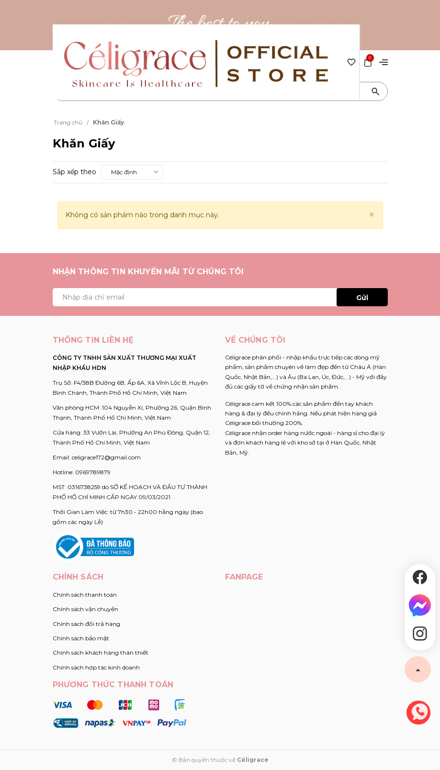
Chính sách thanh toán (85, 594)
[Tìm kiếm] (376, 91)
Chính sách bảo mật (81, 638)
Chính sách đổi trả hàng (86, 623)
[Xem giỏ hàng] (367, 61)
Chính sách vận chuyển (85, 609)
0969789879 (93, 472)
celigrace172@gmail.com (106, 457)
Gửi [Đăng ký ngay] (362, 297)
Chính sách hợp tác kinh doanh (96, 667)
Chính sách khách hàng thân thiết (100, 652)
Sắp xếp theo (74, 171)
